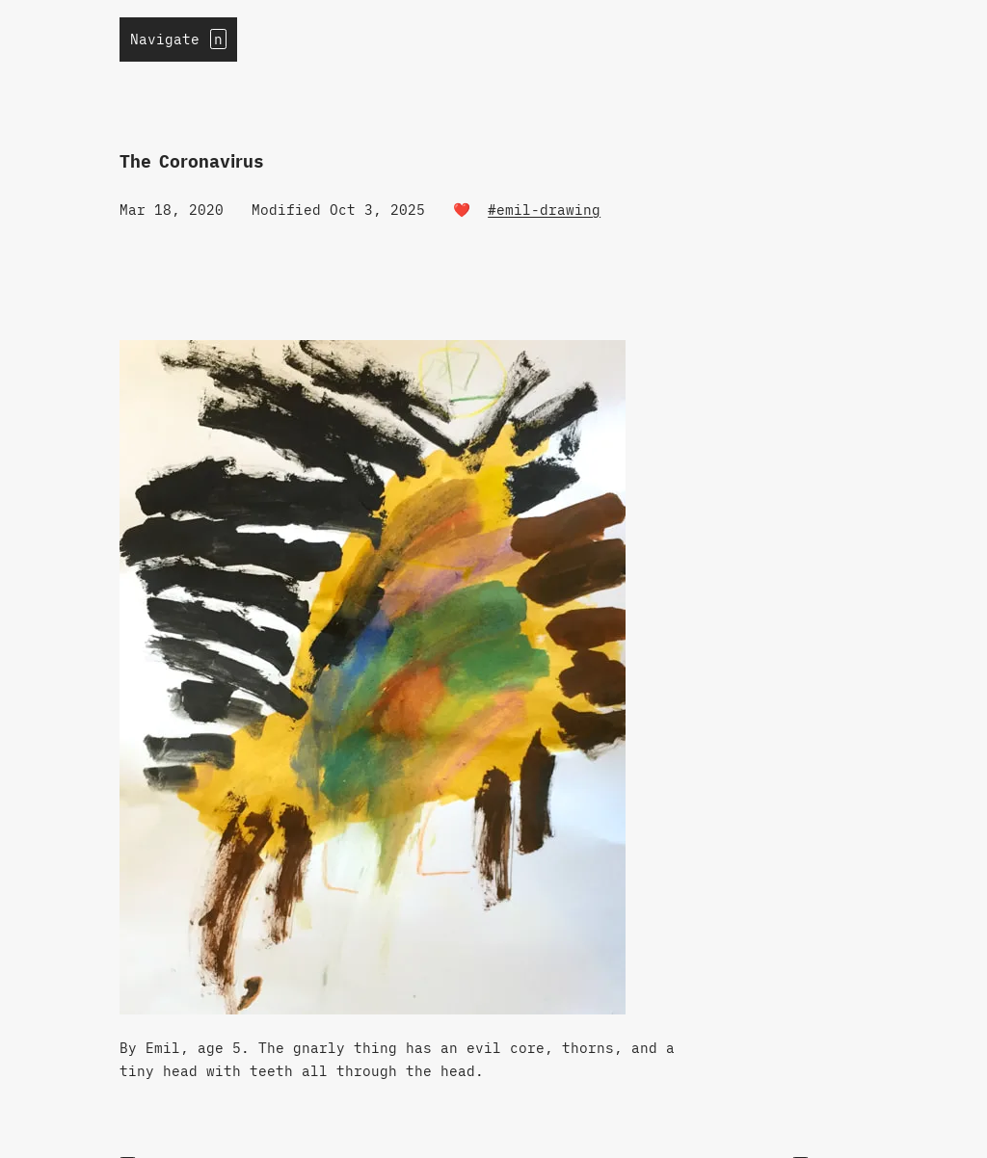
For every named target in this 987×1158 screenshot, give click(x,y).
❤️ (461, 209)
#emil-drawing (544, 209)
